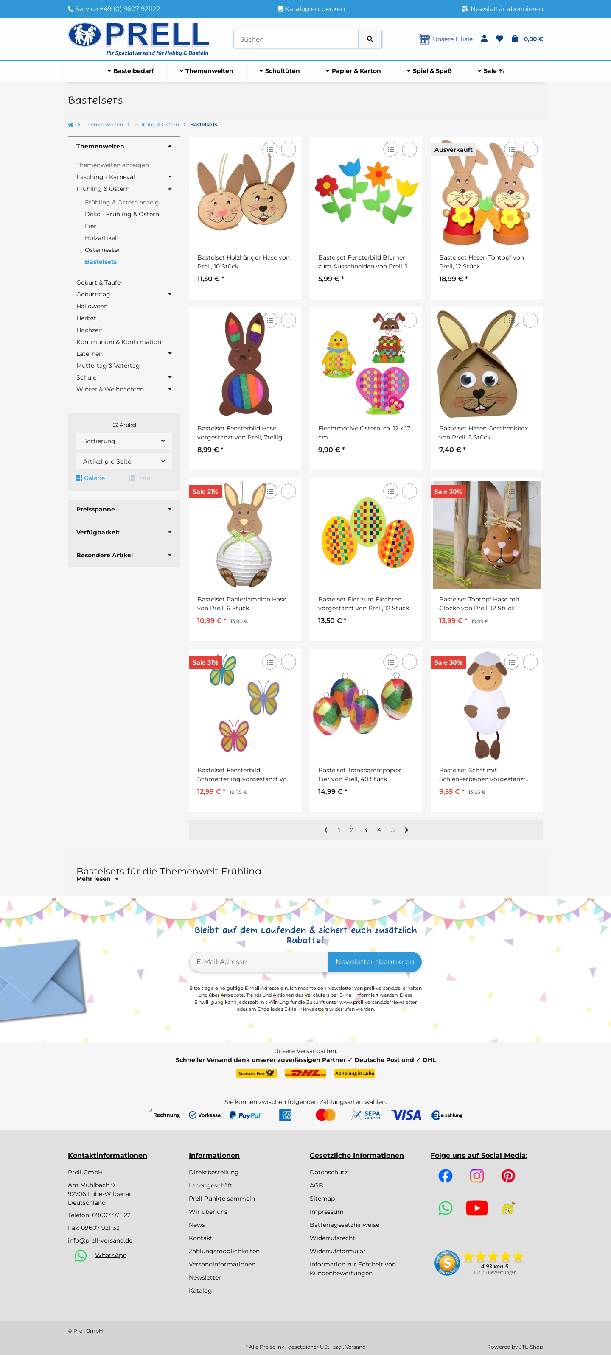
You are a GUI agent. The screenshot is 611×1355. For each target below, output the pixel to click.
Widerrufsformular (338, 1251)
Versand (355, 1347)
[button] (484, 39)
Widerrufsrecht (332, 1238)
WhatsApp (110, 1255)
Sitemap (322, 1198)
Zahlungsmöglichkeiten (224, 1251)
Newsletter (205, 1277)
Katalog (200, 1290)
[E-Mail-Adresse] (259, 962)
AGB (316, 1185)
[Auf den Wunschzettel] (288, 149)
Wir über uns (208, 1211)
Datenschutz (329, 1172)
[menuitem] (131, 71)
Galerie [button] (90, 478)
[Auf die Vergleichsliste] (269, 149)
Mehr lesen (97, 879)
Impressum (327, 1211)
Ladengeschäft (211, 1185)
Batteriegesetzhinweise (344, 1225)
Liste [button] (139, 478)
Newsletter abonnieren (375, 962)
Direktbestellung (214, 1172)
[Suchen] (296, 39)
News (197, 1225)
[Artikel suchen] (370, 39)
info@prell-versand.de (100, 1240)
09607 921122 (111, 1215)
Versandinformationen (222, 1264)
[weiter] (407, 830)
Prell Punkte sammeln (222, 1198)
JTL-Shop (531, 1347)
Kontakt (201, 1238)
